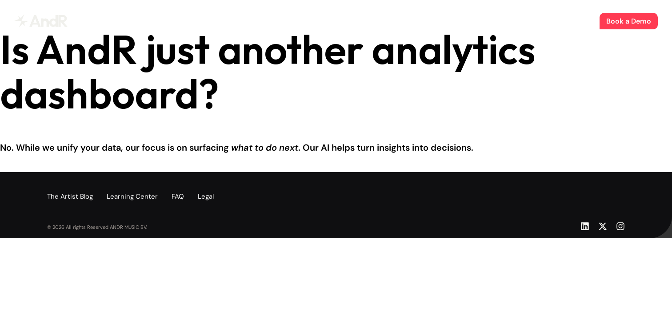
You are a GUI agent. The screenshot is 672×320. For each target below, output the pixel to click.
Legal (206, 196)
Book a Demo (628, 21)
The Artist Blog (339, 20)
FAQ (178, 196)
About (379, 20)
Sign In (580, 21)
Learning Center (132, 196)
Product (295, 20)
